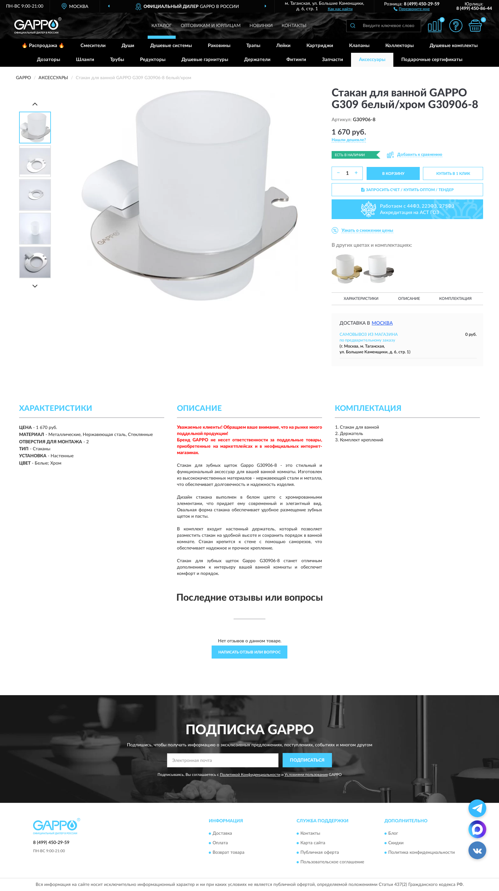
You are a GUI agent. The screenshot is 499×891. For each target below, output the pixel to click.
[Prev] (35, 104)
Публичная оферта (319, 852)
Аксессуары (372, 59)
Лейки (283, 45)
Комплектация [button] (455, 298)
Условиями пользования (306, 775)
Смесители (93, 45)
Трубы (117, 59)
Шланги (85, 59)
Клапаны (359, 45)
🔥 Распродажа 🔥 (43, 45)
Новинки (261, 26)
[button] (412, 8)
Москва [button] (382, 323)
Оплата (220, 843)
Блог (393, 833)
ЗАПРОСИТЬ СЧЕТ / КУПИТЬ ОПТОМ (407, 190)
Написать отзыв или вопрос (249, 652)
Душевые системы (171, 45)
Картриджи (319, 45)
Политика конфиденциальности (421, 852)
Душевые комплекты (454, 45)
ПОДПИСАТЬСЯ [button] (307, 760)
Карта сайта (312, 843)
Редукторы (152, 59)
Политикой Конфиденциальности (250, 775)
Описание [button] (409, 298)
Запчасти (332, 59)
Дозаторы (48, 59)
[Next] (35, 286)
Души (128, 45)
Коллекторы (399, 45)
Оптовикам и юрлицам (211, 26)
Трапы (253, 45)
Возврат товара (228, 852)
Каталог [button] (161, 26)
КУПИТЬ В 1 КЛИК (453, 174)
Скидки (396, 843)
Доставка (222, 833)
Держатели (257, 59)
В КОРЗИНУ (393, 174)
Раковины (219, 45)
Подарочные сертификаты (431, 59)
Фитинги (296, 59)
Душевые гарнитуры (204, 59)
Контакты (294, 26)
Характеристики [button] (361, 298)
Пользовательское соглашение (332, 862)
